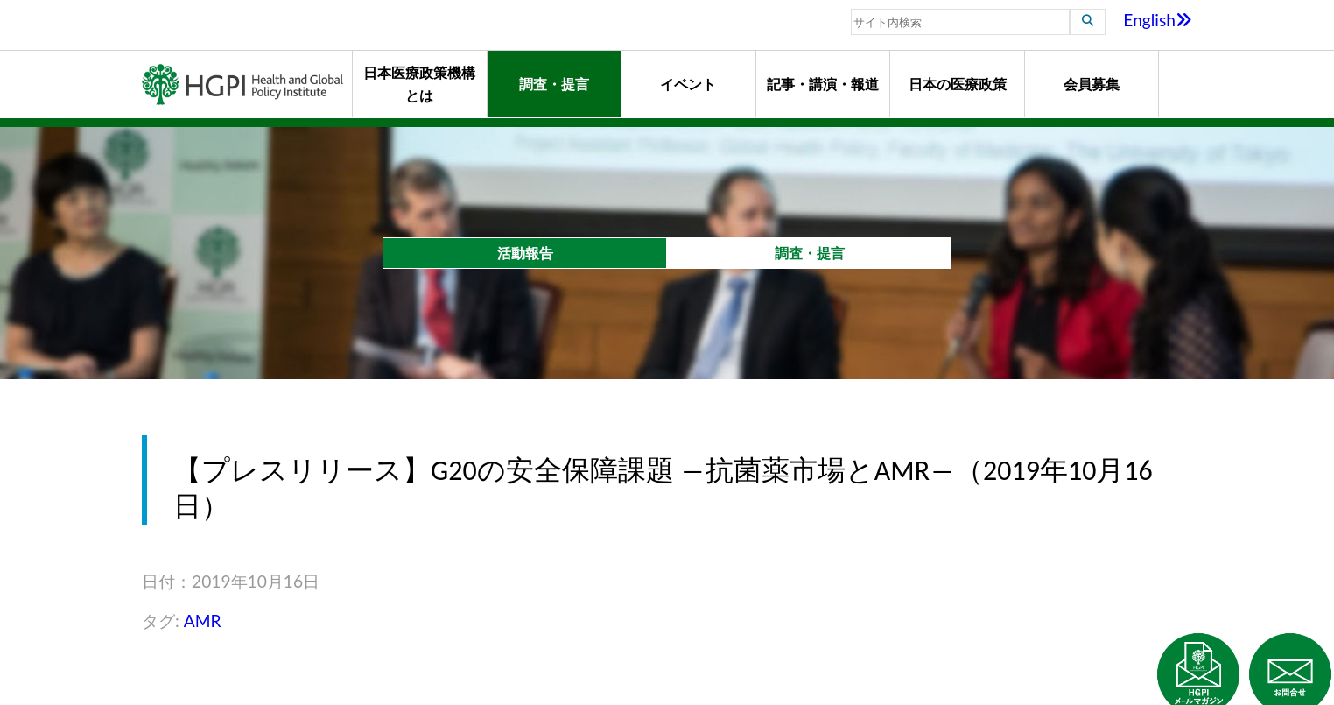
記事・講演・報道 (823, 83)
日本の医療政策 (958, 83)
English (1157, 20)
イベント (688, 83)
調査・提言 (554, 83)
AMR (202, 620)
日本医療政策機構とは (419, 83)
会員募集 (1092, 83)
